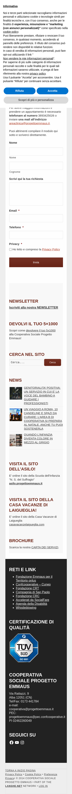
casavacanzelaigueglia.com (26, 524)
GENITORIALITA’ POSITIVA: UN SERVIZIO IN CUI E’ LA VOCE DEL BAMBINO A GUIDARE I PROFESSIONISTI (42, 395)
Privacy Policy (51, 249)
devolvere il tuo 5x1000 (40, 330)
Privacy (15, 243)
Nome (13, 142)
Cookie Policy (33, 774)
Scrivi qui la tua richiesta (26, 178)
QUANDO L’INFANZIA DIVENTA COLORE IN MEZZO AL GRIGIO (38, 438)
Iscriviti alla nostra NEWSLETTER (33, 307)
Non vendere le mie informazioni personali (28, 58)
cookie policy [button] (10, 31)
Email (14, 210)
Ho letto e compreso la (36, 249)
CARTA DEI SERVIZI (44, 547)
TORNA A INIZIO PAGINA (20, 770)
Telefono (16, 227)
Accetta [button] (52, 90)
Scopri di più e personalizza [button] (36, 99)
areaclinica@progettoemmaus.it (29, 123)
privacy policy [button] (38, 73)
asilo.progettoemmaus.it (25, 483)
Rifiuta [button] (19, 90)
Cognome (15, 172)
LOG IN (43, 786)
